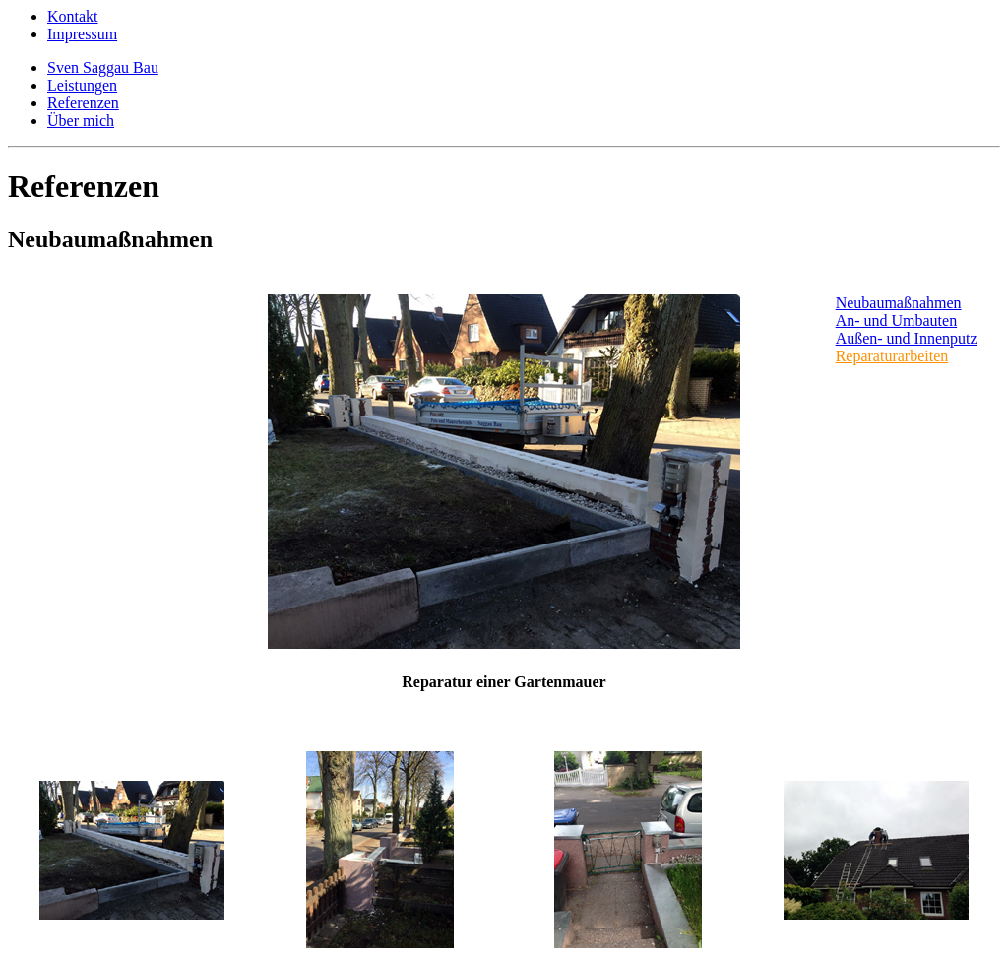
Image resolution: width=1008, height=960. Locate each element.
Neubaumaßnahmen (899, 302)
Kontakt (72, 16)
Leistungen (82, 85)
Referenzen (83, 103)
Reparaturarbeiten (892, 356)
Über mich (80, 120)
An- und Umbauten (897, 320)
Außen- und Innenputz (906, 338)
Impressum (82, 34)
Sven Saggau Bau (102, 67)
